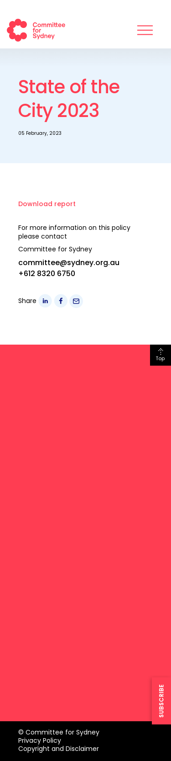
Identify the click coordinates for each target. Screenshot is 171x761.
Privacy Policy (39, 740)
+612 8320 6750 (46, 273)
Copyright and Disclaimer (58, 748)
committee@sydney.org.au (68, 262)
